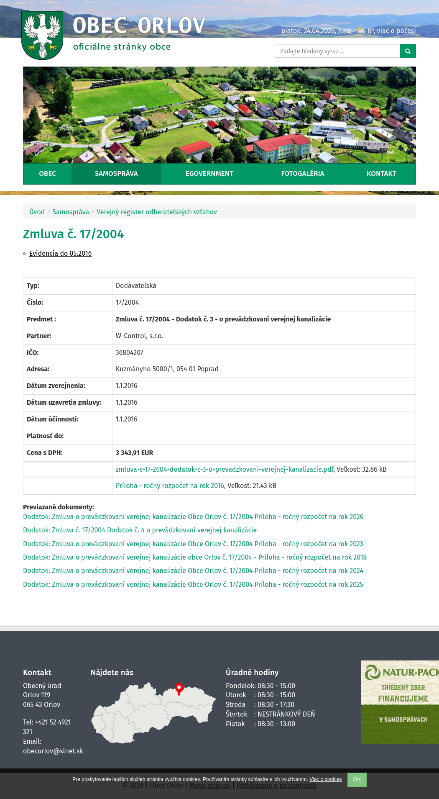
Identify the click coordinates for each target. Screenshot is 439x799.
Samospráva (116, 173)
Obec (47, 173)
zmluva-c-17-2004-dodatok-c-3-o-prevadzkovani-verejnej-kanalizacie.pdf (224, 469)
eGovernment (209, 173)
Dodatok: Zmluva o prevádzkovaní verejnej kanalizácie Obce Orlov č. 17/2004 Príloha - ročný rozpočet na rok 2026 (193, 517)
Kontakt (381, 173)
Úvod (37, 212)
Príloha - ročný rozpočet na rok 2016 (170, 486)
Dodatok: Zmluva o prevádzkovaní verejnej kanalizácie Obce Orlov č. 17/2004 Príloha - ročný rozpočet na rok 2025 (193, 584)
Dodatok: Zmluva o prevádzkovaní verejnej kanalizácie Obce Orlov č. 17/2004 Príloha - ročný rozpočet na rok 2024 (193, 571)
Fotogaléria (302, 173)
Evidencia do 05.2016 (60, 253)
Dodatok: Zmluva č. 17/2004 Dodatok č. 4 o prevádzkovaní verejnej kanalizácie (140, 530)
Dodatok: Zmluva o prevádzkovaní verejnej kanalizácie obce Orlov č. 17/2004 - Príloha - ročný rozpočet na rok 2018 (195, 557)
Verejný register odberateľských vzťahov (157, 212)
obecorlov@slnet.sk (53, 751)
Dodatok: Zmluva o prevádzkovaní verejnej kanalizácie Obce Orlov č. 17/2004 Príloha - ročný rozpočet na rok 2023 (193, 544)
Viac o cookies (325, 779)
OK (357, 779)
